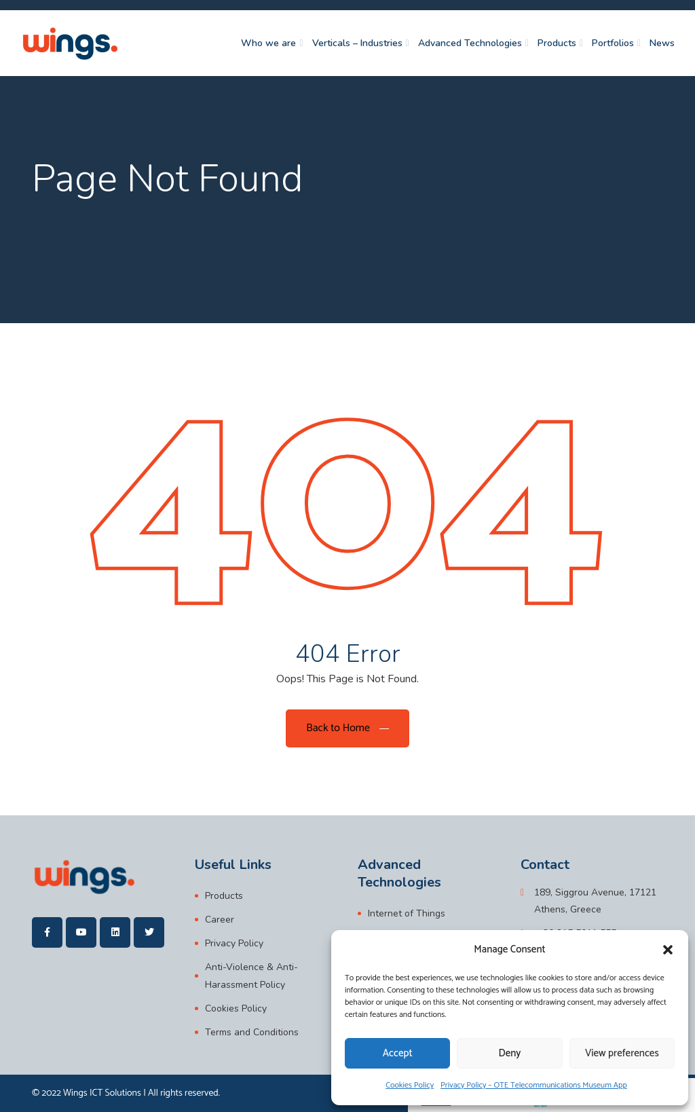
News (662, 43)
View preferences (622, 1053)
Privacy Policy (234, 943)
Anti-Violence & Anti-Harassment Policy (251, 975)
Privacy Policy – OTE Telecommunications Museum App (533, 1085)
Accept (398, 1053)
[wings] (69, 43)
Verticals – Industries (357, 43)
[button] (668, 950)
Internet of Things (406, 913)
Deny (510, 1053)
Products (557, 43)
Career (219, 919)
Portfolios (613, 43)
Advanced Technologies (470, 43)
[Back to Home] (347, 728)
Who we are (268, 43)
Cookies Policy (410, 1085)
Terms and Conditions (252, 1032)
